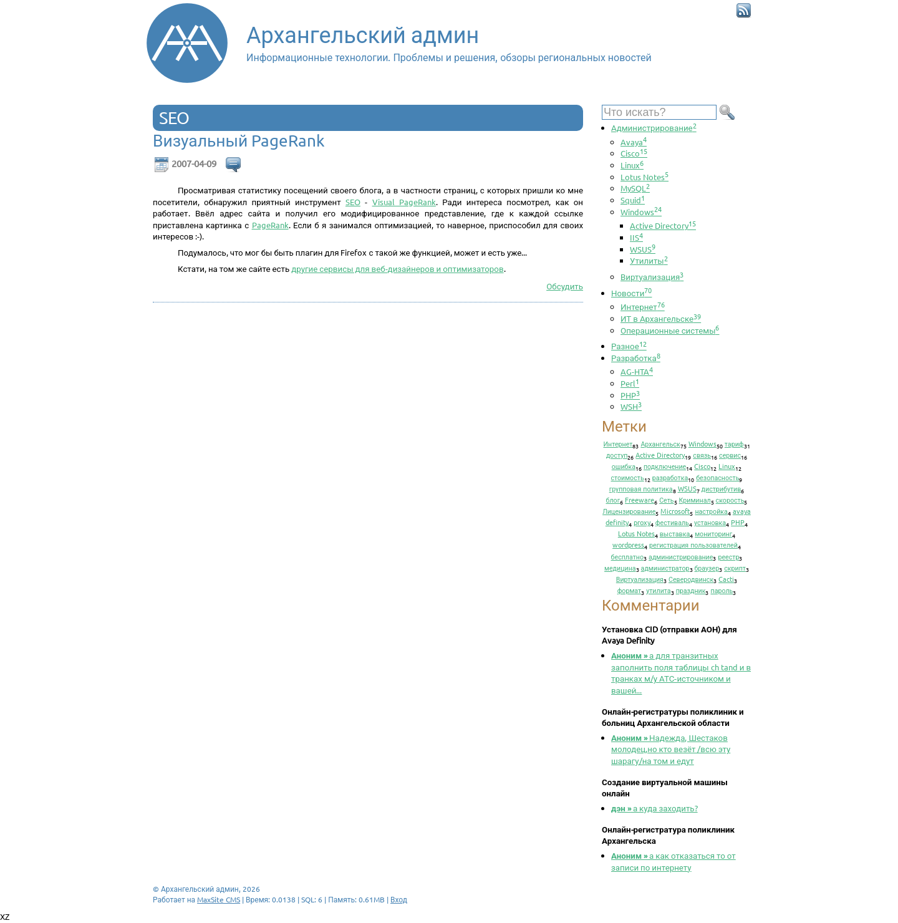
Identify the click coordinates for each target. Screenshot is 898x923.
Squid (632, 200)
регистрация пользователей (693, 544)
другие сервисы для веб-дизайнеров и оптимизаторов (397, 268)
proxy (642, 522)
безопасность (717, 477)
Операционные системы (669, 330)
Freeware (639, 500)
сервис (730, 455)
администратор (665, 568)
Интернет (642, 306)
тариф (734, 443)
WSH (631, 406)
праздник (691, 590)
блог (613, 500)
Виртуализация (651, 276)
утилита (658, 590)
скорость (730, 500)
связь (702, 455)
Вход (398, 899)
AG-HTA (636, 371)
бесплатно (627, 556)
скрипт (735, 568)
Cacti (726, 579)
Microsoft (675, 511)
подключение (665, 466)
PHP (630, 395)
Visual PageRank (404, 201)
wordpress (628, 544)
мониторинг (713, 533)
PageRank (270, 225)
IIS (636, 237)
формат (629, 590)
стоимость (627, 477)
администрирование (681, 556)
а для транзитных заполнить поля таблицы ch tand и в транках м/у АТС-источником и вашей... (681, 672)
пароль (721, 590)
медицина (620, 568)
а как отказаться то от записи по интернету (673, 861)
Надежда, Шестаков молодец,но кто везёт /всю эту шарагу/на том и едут (670, 749)
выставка (675, 533)
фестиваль (672, 522)
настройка (711, 511)
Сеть (666, 500)
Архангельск (660, 443)
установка (710, 522)
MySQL (635, 188)
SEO (352, 201)
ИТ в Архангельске (660, 318)
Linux (632, 165)
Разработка (635, 357)
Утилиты (649, 260)
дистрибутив (721, 488)
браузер (707, 568)
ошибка (623, 466)
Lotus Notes (644, 177)
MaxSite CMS (218, 899)
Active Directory (663, 225)
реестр (728, 556)
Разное (629, 346)
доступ (616, 455)
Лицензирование (628, 511)
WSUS (642, 249)
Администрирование (654, 127)
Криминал (695, 500)
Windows (641, 211)
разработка (670, 477)
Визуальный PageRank (239, 140)
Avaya (633, 142)
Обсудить (564, 286)
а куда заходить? (654, 808)
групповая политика (641, 488)
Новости (631, 293)
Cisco (633, 153)
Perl (629, 383)
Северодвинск (691, 579)
